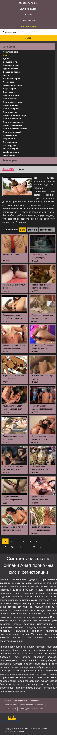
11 (19, 547)
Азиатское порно (11, 52)
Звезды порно (28, 26)
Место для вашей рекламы (31, 709)
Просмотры (46, 229)
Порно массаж (10, 112)
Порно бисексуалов (12, 102)
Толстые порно (10, 149)
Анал (5, 55)
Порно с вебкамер (12, 119)
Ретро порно (9, 139)
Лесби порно (9, 82)
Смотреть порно (28, 3)
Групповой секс (10, 68)
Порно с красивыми (13, 122)
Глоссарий (34, 701)
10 (12, 547)
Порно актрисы (10, 98)
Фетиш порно (9, 155)
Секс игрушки (9, 145)
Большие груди (10, 62)
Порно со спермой (12, 132)
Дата (22, 229)
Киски (6, 75)
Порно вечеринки (11, 109)
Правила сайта (10, 709)
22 (34, 547)
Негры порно (9, 88)
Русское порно (10, 142)
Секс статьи (28, 20)
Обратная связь (10, 705)
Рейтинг (32, 229)
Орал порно (9, 92)
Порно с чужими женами (15, 129)
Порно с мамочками (12, 125)
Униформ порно (11, 152)
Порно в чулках (10, 105)
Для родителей (20, 701)
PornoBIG (8, 169)
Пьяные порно (10, 135)
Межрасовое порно (12, 85)
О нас (28, 14)
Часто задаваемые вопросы (32, 705)
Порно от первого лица (14, 115)
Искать (28, 38)
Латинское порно (11, 78)
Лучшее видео (28, 8)
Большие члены (11, 65)
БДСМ (6, 58)
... (27, 547)
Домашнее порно (11, 72)
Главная (7, 701)
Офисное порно (11, 95)
